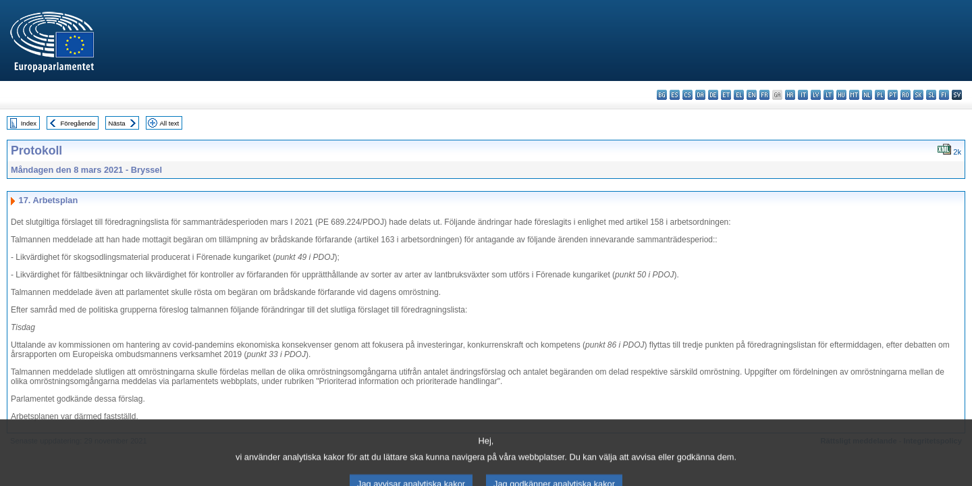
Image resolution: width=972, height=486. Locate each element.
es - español (675, 95)
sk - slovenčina (918, 95)
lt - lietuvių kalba (829, 95)
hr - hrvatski (790, 95)
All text (169, 123)
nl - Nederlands (867, 95)
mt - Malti (854, 95)
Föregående (78, 123)
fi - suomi (944, 95)
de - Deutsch (713, 95)
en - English (752, 95)
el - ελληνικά (739, 95)
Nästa (117, 123)
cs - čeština (687, 95)
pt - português (893, 95)
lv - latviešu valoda (816, 95)
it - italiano (803, 95)
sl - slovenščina (931, 95)
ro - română (905, 95)
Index (28, 123)
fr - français (764, 95)
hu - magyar (841, 95)
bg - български (662, 95)
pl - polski (880, 95)
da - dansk (700, 95)
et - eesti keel (726, 95)
